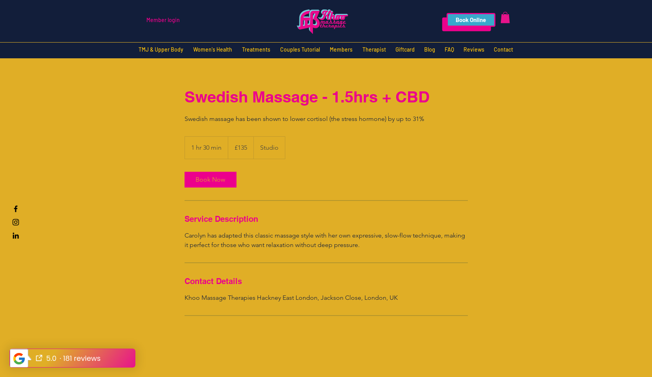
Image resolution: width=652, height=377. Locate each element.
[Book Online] (471, 20)
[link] (210, 180)
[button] (505, 17)
